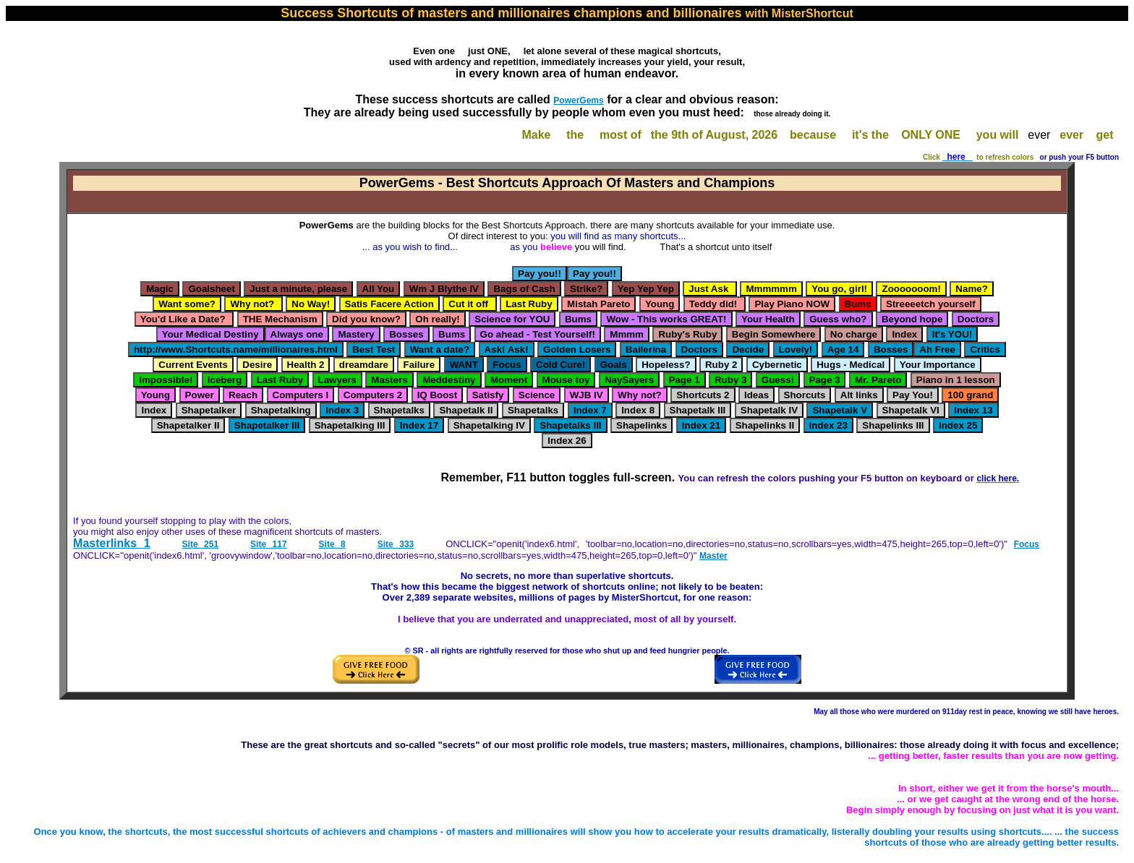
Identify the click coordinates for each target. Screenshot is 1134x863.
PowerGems (578, 100)
